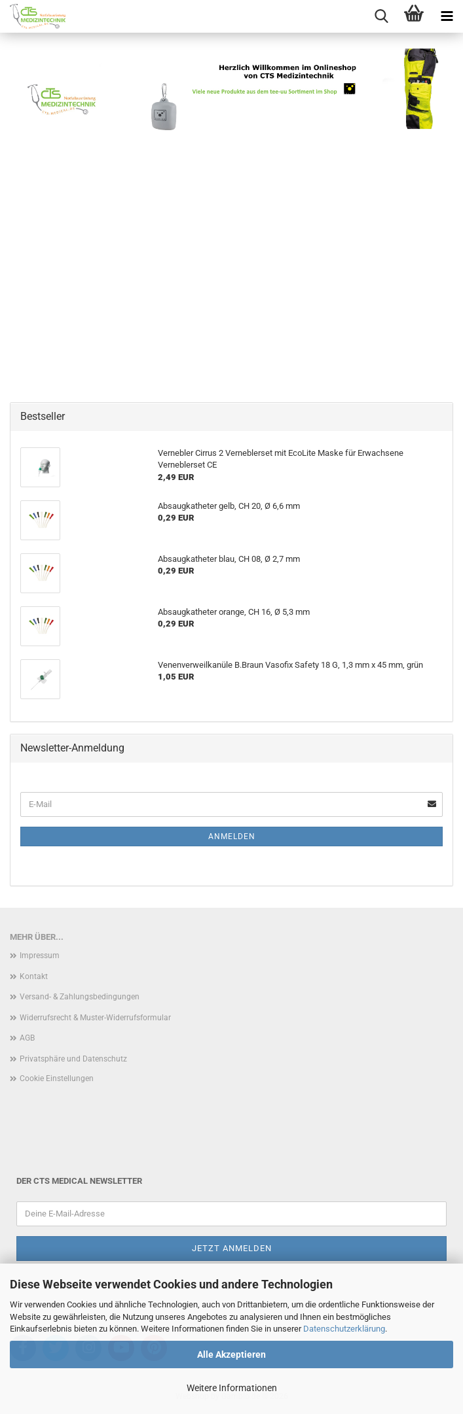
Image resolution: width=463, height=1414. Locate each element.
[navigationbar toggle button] (446, 16)
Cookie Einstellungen (57, 1078)
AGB (27, 1038)
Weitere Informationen (232, 1388)
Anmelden (231, 836)
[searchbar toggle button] (381, 16)
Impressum (40, 955)
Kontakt (34, 976)
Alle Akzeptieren (231, 1354)
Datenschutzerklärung (344, 1329)
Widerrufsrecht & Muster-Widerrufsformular (95, 1017)
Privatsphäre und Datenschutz (73, 1058)
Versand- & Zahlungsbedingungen (79, 996)
